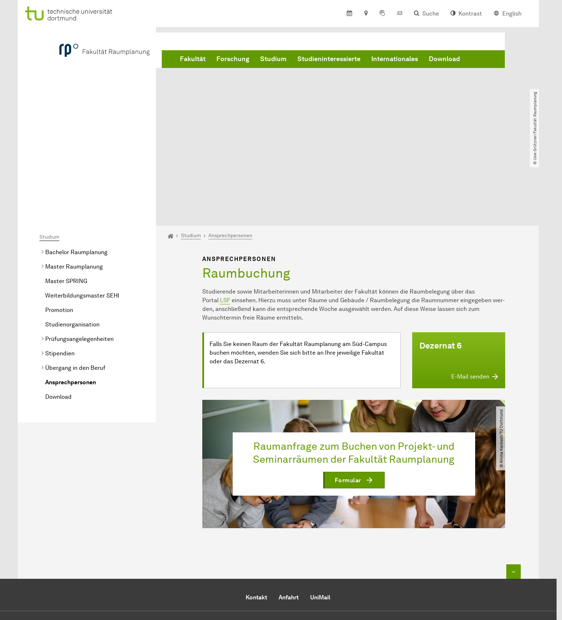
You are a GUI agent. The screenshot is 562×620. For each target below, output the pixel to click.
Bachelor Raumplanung (76, 169)
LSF (225, 217)
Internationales (394, 59)
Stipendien (60, 270)
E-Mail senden (252, 569)
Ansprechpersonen (70, 299)
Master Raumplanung (74, 183)
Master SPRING (66, 198)
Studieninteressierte (328, 59)
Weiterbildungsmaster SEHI (82, 212)
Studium (273, 59)
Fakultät (193, 59)
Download (444, 59)
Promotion (59, 227)
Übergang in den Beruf (75, 285)
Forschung (232, 59)
